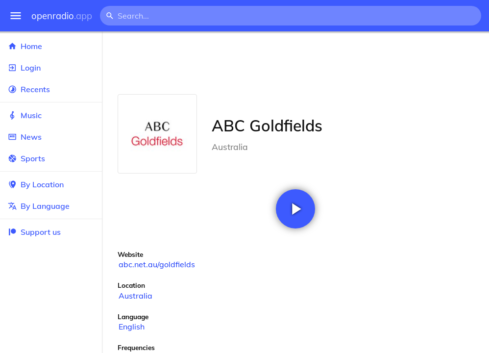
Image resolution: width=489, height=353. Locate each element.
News (51, 137)
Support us (34, 232)
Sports (51, 158)
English (132, 326)
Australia (135, 296)
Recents (51, 89)
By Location (51, 184)
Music (51, 115)
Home (51, 46)
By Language (51, 206)
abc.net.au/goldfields (157, 264)
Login (51, 67)
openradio (61, 16)
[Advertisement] (295, 62)
